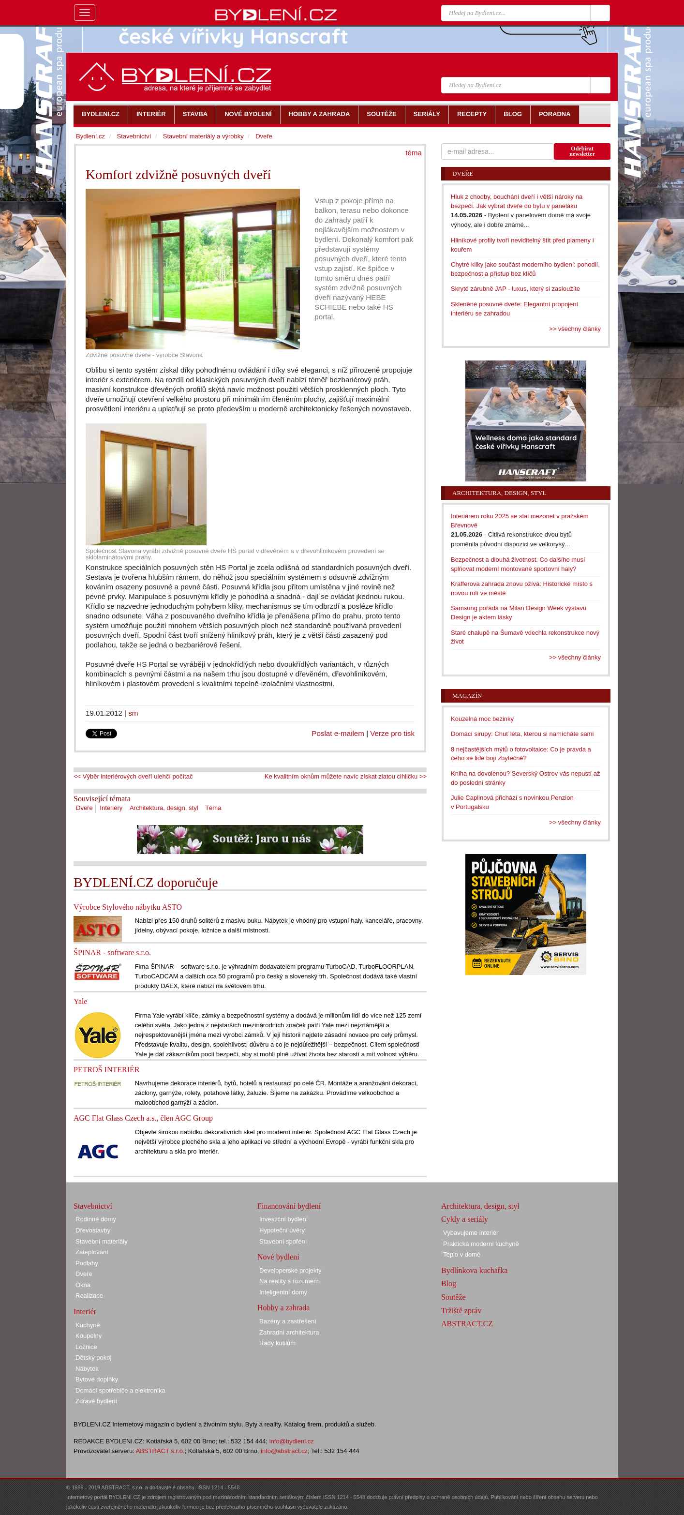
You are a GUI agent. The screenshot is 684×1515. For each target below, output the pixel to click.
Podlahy (86, 1263)
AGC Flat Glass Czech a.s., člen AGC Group (143, 1118)
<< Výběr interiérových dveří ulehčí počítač (133, 776)
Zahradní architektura (289, 1332)
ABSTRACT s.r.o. (160, 1451)
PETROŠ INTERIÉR (106, 1069)
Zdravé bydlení (96, 1401)
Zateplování (91, 1252)
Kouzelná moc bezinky (482, 718)
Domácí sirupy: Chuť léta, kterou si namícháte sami (522, 733)
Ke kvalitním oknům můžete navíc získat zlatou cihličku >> (346, 776)
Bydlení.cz (90, 136)
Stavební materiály (101, 1241)
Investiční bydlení (283, 1219)
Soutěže (453, 1297)
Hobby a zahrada (283, 1308)
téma (413, 153)
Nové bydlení (278, 1257)
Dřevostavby (92, 1230)
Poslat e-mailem (338, 733)
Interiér (85, 1311)
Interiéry (111, 807)
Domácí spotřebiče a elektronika (120, 1390)
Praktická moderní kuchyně (481, 1243)
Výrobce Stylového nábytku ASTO (128, 907)
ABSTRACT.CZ (467, 1324)
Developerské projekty (290, 1270)
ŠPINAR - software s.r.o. (112, 952)
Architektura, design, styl (164, 807)
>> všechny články (575, 328)
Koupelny (88, 1335)
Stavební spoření (283, 1241)
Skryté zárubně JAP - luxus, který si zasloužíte (515, 288)
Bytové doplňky (96, 1379)
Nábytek (87, 1368)
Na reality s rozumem (289, 1281)
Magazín (467, 695)
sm (133, 713)
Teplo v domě (461, 1254)
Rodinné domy (95, 1219)
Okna (82, 1285)
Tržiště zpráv (461, 1310)
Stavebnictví (134, 136)
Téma (213, 807)
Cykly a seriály (464, 1219)
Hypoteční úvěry (282, 1230)
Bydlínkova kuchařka (474, 1270)
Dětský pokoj (93, 1357)
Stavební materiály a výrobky (203, 136)
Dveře (84, 807)
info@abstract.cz (284, 1451)
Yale (81, 1001)
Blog (448, 1283)
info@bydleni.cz (291, 1441)
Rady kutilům (277, 1343)
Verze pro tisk (392, 733)
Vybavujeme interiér (470, 1232)
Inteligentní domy (283, 1292)
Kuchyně (87, 1325)
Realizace (89, 1295)
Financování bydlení (289, 1206)
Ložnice (86, 1346)
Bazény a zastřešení (287, 1321)
